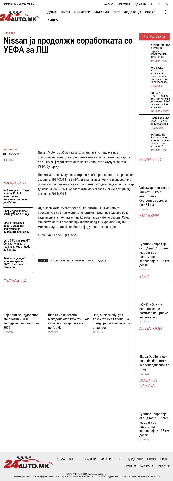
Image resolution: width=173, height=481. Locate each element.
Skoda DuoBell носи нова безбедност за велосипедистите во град (154, 363)
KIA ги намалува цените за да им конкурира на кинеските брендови (16, 227)
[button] (166, 12)
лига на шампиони (72, 260)
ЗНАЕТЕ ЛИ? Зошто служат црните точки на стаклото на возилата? (160, 140)
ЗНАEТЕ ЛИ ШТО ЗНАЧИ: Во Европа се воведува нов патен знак (160, 51)
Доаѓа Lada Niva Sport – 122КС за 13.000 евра (159, 120)
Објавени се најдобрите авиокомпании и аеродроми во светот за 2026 (21, 321)
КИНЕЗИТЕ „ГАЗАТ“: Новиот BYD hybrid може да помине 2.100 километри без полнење (160, 100)
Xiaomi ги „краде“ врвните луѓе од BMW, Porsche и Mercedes (14, 262)
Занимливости (160, 61)
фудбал (101, 260)
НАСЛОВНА (156, 128)
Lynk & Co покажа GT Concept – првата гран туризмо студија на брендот (16, 245)
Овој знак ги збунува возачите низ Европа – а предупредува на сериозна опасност (112, 321)
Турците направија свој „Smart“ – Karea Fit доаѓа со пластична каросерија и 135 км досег (154, 254)
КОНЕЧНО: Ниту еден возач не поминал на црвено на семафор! (153, 311)
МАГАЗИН (156, 86)
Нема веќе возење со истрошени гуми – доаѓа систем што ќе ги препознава (159, 75)
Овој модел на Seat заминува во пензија (16, 212)
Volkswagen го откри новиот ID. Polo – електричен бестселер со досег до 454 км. (16, 196)
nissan (54, 260)
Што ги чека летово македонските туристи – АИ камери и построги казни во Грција (68, 321)
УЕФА (90, 260)
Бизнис (10, 33)
